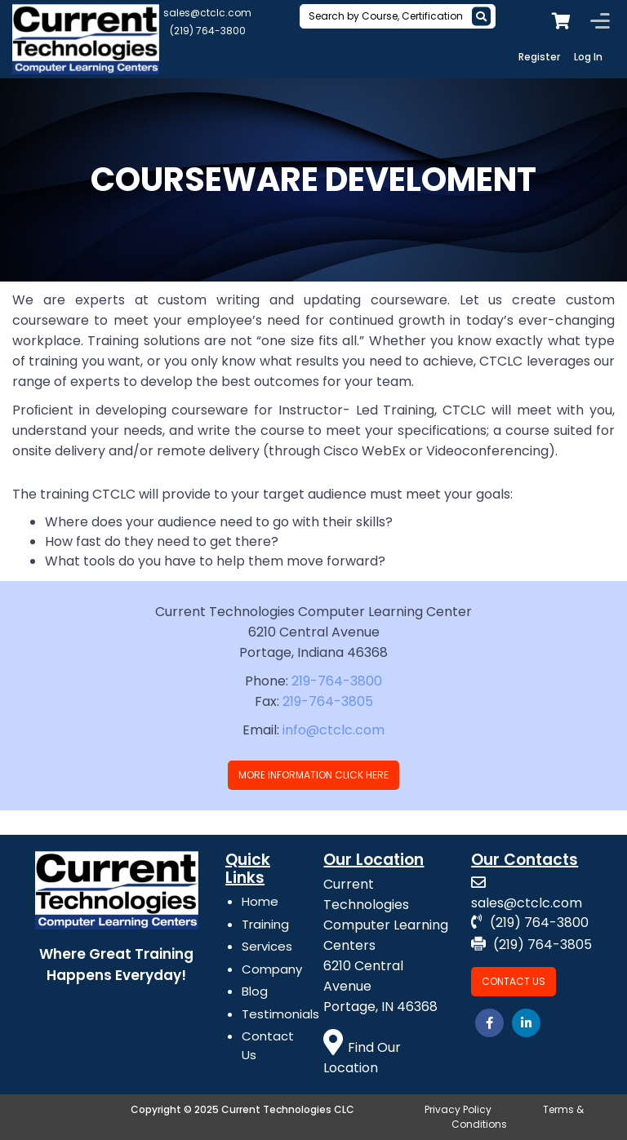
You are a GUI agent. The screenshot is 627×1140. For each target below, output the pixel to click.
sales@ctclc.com (207, 13)
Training (265, 924)
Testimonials (280, 1013)
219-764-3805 (327, 701)
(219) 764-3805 (531, 944)
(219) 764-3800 (208, 31)
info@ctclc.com (333, 730)
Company (272, 969)
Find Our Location (362, 1057)
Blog (255, 991)
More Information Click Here (313, 775)
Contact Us (513, 981)
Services (267, 946)
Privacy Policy (458, 1109)
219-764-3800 (336, 681)
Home (260, 901)
